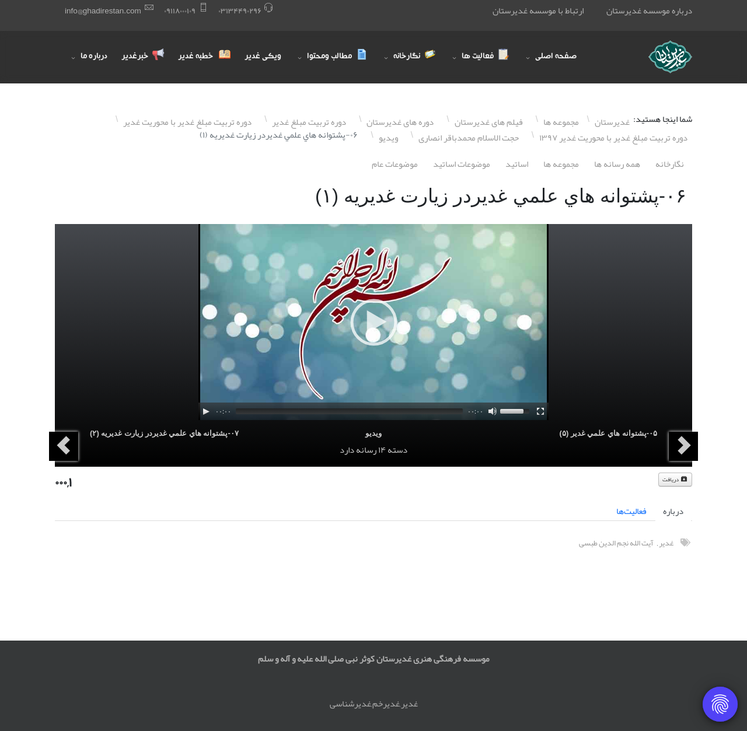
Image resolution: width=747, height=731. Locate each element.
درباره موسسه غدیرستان (649, 10)
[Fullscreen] (540, 411)
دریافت (675, 479)
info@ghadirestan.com (103, 11)
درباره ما (94, 57)
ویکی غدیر (263, 57)
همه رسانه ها (617, 164)
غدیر (666, 543)
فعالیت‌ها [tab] (631, 511)
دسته (397, 450)
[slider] (349, 411)
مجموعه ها (561, 164)
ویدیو (373, 433)
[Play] (206, 411)
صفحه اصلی (556, 57)
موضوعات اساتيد (461, 164)
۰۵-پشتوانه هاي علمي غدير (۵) (608, 433)
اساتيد (516, 164)
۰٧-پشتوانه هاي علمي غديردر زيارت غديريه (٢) (164, 433)
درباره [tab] (673, 511)
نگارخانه (669, 164)
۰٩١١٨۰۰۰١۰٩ (180, 11)
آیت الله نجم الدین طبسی (616, 543)
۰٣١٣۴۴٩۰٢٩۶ (239, 11)
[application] (373, 322)
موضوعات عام (395, 164)
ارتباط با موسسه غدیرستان (538, 10)
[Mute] (492, 411)
